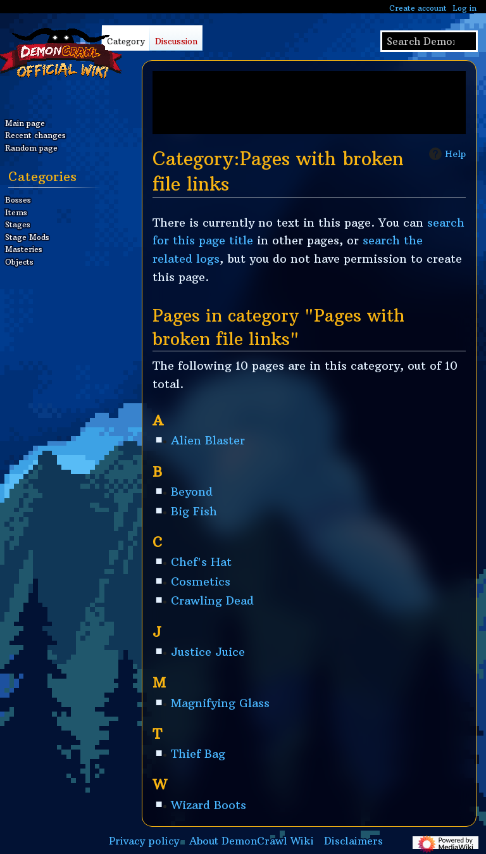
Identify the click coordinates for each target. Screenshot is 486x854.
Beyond (192, 491)
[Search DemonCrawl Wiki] (429, 41)
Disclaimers (353, 840)
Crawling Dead (212, 600)
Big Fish (194, 511)
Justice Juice (208, 651)
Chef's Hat (201, 562)
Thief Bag (198, 753)
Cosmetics (200, 581)
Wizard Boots (208, 805)
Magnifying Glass (220, 703)
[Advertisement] (309, 102)
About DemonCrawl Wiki (251, 840)
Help (446, 154)
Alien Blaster (208, 440)
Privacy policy (144, 840)
